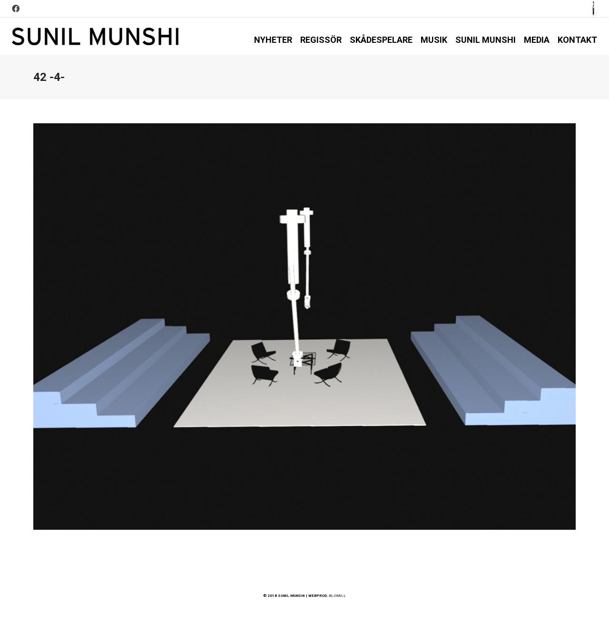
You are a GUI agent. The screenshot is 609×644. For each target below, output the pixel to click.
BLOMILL (337, 596)
